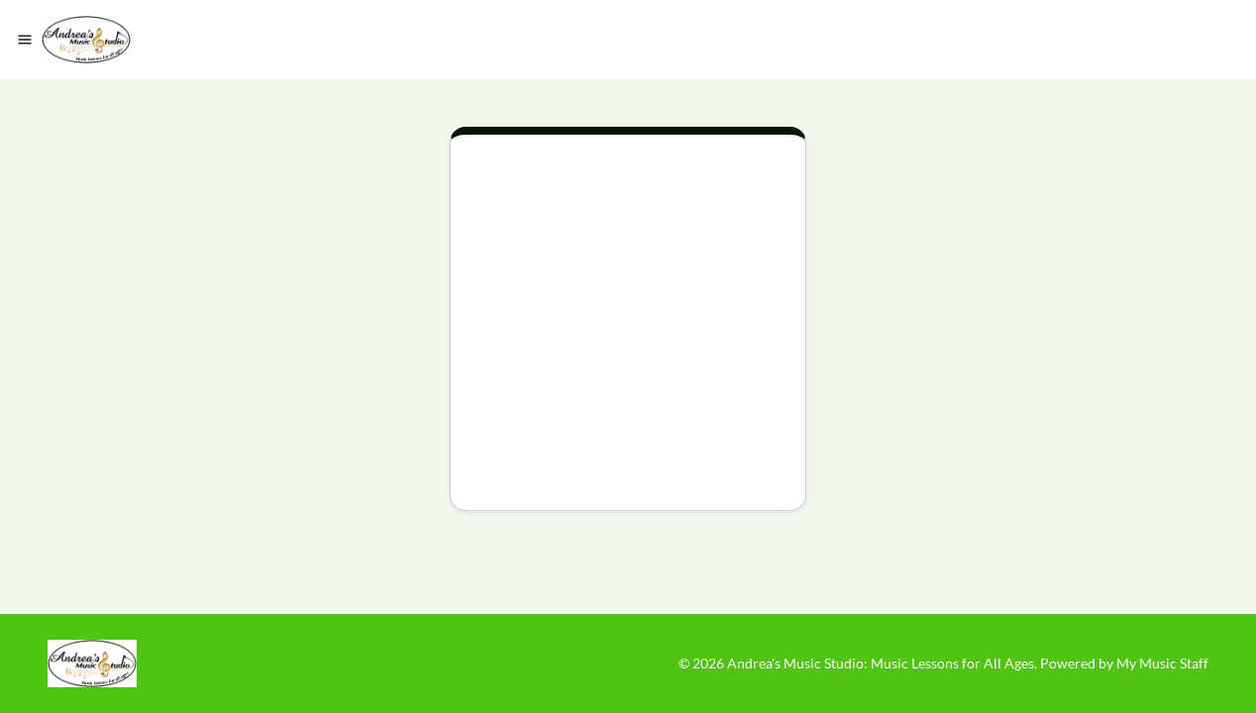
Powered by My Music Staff (1124, 663)
